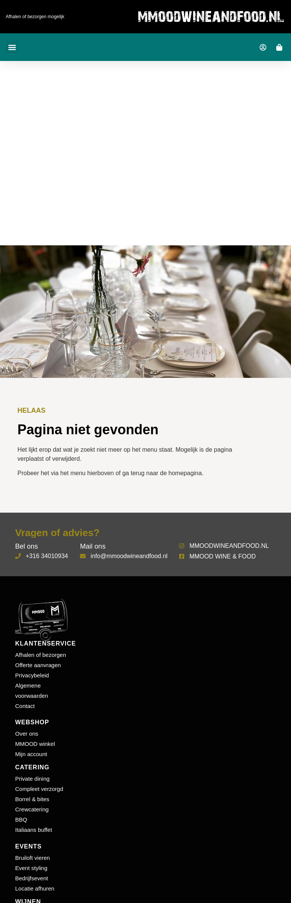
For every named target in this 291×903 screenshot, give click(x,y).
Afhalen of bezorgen (40, 655)
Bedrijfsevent (31, 878)
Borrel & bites (32, 799)
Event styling (31, 868)
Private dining (32, 778)
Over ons (26, 733)
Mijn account (31, 754)
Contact (25, 706)
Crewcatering (31, 809)
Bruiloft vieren (32, 858)
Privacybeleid (32, 675)
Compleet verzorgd (39, 789)
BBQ (21, 819)
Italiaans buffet (33, 830)
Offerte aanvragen (38, 665)
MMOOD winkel (35, 744)
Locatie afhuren (34, 888)
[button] (12, 47)
